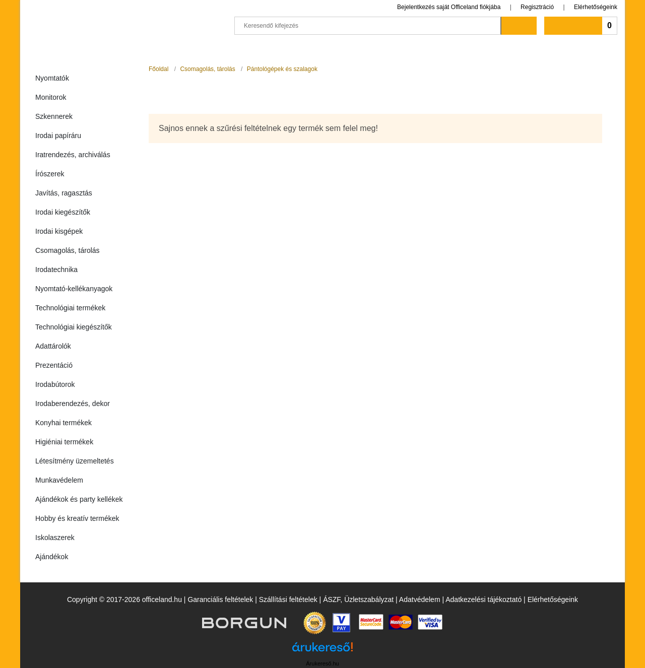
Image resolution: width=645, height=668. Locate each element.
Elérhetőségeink (595, 7)
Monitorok (50, 97)
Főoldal (158, 69)
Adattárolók (53, 346)
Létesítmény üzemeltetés (74, 461)
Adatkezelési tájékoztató (483, 599)
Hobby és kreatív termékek (77, 518)
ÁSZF (331, 599)
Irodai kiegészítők (62, 212)
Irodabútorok (55, 384)
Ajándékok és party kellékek (79, 499)
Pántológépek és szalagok (282, 69)
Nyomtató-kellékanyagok (73, 289)
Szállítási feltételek (288, 599)
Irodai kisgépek (59, 231)
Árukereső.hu (322, 663)
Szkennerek (54, 116)
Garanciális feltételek (220, 599)
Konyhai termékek (63, 423)
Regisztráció (537, 7)
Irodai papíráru (58, 135)
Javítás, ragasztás (63, 193)
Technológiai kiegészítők (73, 327)
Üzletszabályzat (369, 599)
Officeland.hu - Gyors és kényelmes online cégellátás (126, 21)
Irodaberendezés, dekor (72, 403)
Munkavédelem (59, 480)
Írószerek (49, 174)
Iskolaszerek (55, 537)
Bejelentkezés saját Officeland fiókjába (448, 7)
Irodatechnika (56, 269)
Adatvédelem (419, 599)
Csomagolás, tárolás (67, 250)
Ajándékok (51, 557)
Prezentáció (54, 365)
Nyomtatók (52, 78)
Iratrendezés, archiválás (72, 155)
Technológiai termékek (70, 308)
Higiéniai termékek (64, 442)
